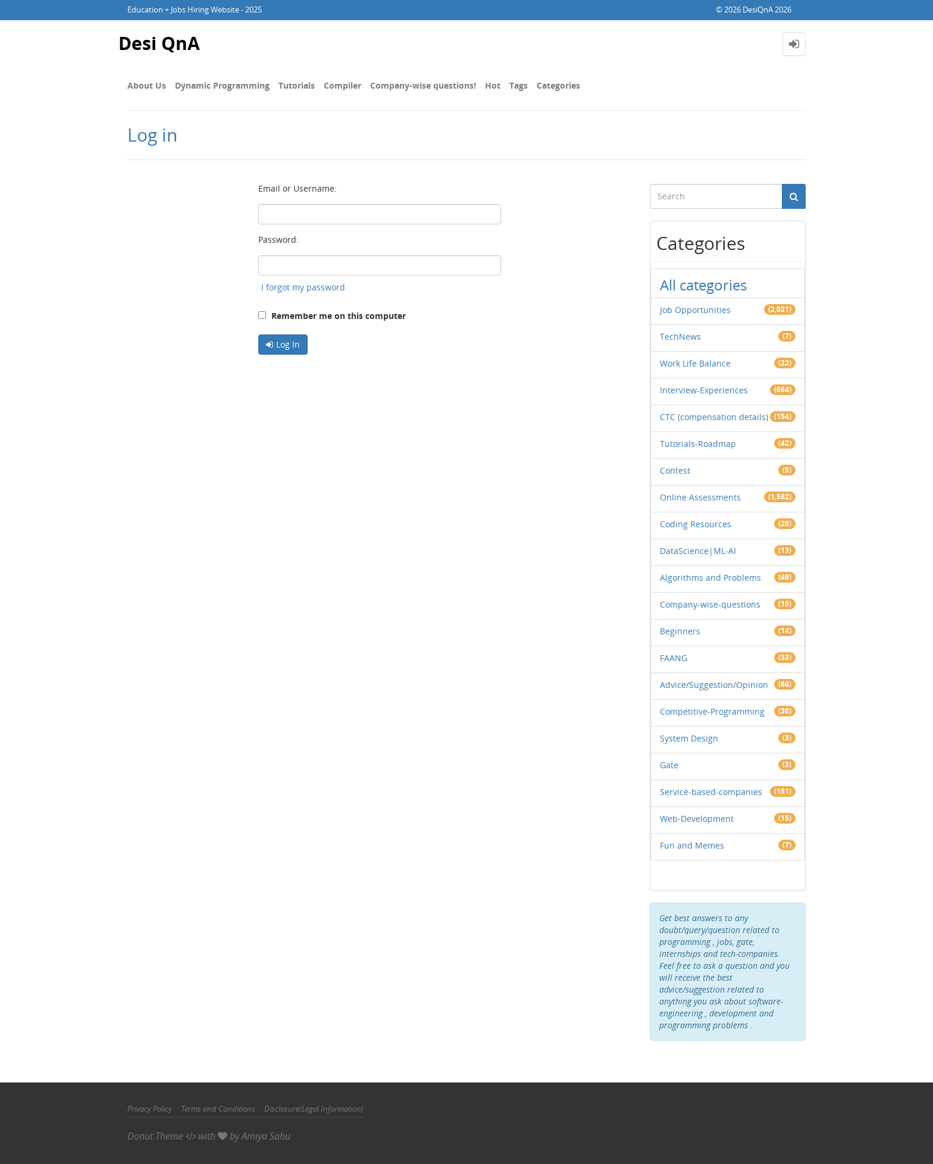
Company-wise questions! (423, 85)
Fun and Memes (692, 845)
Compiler (342, 85)
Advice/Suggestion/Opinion (714, 684)
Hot (492, 85)
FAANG (673, 658)
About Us (146, 85)
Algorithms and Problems (710, 577)
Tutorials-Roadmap (698, 443)
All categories (703, 285)
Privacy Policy (149, 1108)
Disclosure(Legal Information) (314, 1108)
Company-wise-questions (710, 604)
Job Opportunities (695, 309)
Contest (675, 470)
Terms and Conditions (218, 1108)
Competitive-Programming (712, 711)
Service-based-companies (711, 791)
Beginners (680, 631)
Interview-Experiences (704, 390)
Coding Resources (695, 524)
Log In (288, 344)
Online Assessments (700, 497)
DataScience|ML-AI (698, 550)
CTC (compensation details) (714, 417)
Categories (558, 85)
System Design (689, 738)
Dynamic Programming (222, 85)
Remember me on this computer (332, 315)
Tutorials (296, 85)
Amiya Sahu (266, 1136)
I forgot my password (303, 287)
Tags (518, 85)
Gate (669, 765)
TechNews (680, 336)
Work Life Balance (695, 363)
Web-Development (697, 818)
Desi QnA (159, 44)
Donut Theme (155, 1136)
